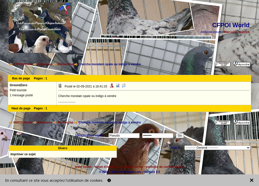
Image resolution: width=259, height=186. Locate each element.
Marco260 (231, 32)
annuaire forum (132, 167)
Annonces (44, 64)
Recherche (65, 64)
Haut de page (20, 108)
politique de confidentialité (165, 167)
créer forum (83, 167)
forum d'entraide (106, 167)
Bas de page (21, 78)
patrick (244, 32)
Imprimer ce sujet (22, 154)
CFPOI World (22, 64)
